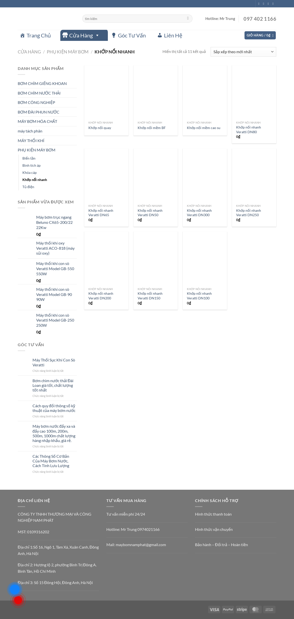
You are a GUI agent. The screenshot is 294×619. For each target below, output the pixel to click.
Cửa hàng (29, 51)
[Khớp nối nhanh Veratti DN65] (106, 175)
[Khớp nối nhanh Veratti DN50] (155, 175)
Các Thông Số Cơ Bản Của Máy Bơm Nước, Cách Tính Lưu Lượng (51, 461)
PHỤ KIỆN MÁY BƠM (68, 51)
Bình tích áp (31, 165)
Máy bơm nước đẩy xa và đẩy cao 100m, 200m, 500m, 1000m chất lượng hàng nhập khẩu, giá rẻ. (54, 433)
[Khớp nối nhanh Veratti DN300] (205, 175)
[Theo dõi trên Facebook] (259, 3)
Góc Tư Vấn (132, 35)
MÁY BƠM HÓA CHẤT (37, 121)
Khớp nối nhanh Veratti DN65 (100, 212)
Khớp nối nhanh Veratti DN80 (248, 129)
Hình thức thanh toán (213, 514)
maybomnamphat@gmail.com (141, 544)
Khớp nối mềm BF (152, 128)
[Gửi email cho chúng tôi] (273, 3)
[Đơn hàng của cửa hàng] (243, 52)
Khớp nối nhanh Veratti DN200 (100, 295)
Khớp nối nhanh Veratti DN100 (199, 295)
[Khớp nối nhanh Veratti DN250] (254, 175)
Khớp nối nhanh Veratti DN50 (150, 212)
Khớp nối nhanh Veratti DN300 (199, 212)
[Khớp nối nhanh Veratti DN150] (155, 258)
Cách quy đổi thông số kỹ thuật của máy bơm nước (54, 408)
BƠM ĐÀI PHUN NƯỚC (38, 112)
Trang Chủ (39, 35)
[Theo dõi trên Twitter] (269, 3)
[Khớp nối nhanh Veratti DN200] (106, 258)
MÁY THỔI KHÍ (31, 140)
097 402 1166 (259, 19)
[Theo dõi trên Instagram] (264, 3)
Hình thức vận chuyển (214, 529)
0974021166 (148, 529)
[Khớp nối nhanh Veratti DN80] (254, 91)
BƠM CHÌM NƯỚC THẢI (39, 93)
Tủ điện (28, 187)
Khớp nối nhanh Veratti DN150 (150, 295)
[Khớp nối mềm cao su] (205, 91)
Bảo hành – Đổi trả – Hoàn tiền (221, 544)
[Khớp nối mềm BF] (155, 91)
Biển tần (28, 158)
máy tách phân (30, 131)
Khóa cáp (29, 172)
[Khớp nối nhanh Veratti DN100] (205, 258)
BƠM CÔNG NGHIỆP (36, 102)
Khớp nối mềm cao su (203, 128)
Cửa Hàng (84, 35)
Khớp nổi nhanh (34, 180)
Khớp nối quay (99, 128)
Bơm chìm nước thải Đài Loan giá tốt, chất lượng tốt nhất (53, 385)
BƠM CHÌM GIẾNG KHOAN (42, 83)
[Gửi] (188, 19)
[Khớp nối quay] (106, 91)
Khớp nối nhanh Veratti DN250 (248, 212)
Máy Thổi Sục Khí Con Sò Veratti (54, 362)
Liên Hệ (173, 35)
